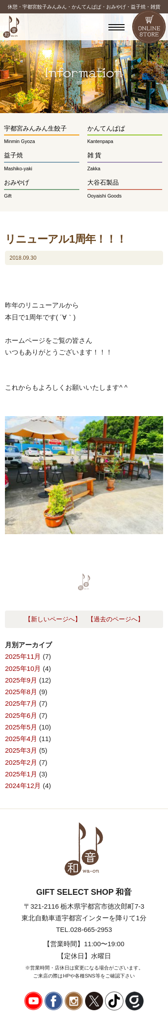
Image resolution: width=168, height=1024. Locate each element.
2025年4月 (21, 738)
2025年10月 (23, 668)
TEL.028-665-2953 (84, 929)
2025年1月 (21, 774)
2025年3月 (21, 750)
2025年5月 (21, 727)
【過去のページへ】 (115, 619)
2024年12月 (23, 785)
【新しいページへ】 (53, 619)
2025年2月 (21, 762)
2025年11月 (23, 656)
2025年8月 (21, 691)
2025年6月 (21, 715)
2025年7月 (21, 703)
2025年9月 (21, 680)
